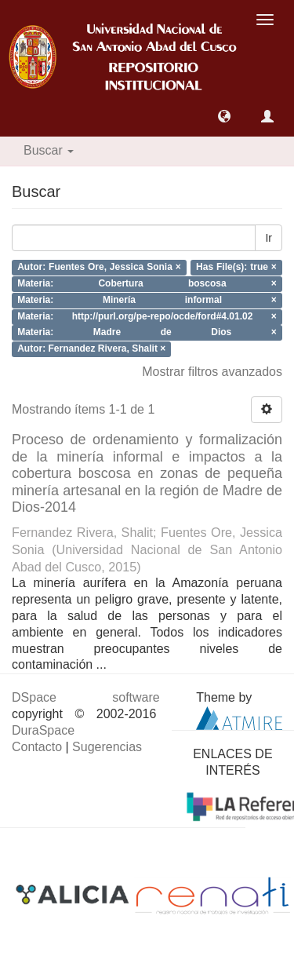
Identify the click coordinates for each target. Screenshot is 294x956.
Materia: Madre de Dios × (147, 332)
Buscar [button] (49, 150)
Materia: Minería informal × (147, 299)
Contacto (37, 746)
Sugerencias (107, 746)
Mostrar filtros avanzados (212, 371)
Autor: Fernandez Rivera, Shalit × (91, 349)
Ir (268, 238)
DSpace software (86, 697)
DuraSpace (43, 730)
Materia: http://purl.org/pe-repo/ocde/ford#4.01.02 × (147, 316)
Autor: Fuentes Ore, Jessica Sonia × (99, 267)
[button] (224, 116)
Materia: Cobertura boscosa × (147, 283)
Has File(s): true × (236, 267)
